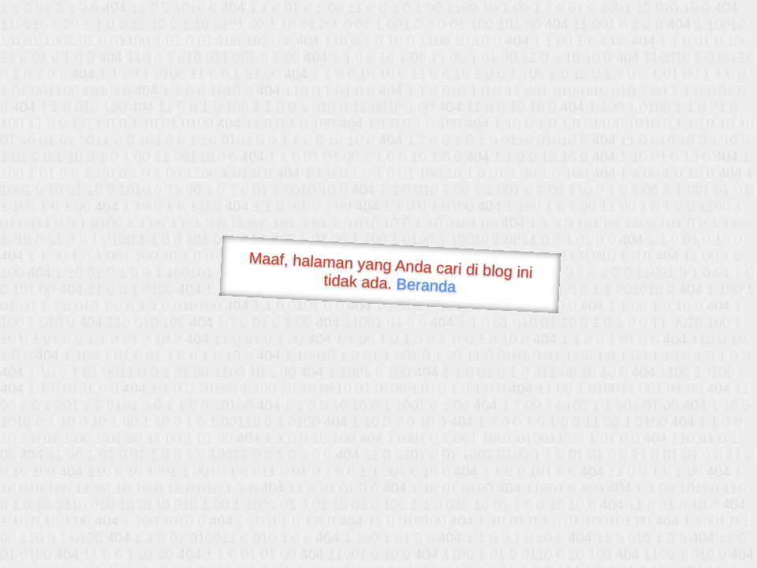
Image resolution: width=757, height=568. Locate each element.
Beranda (426, 285)
